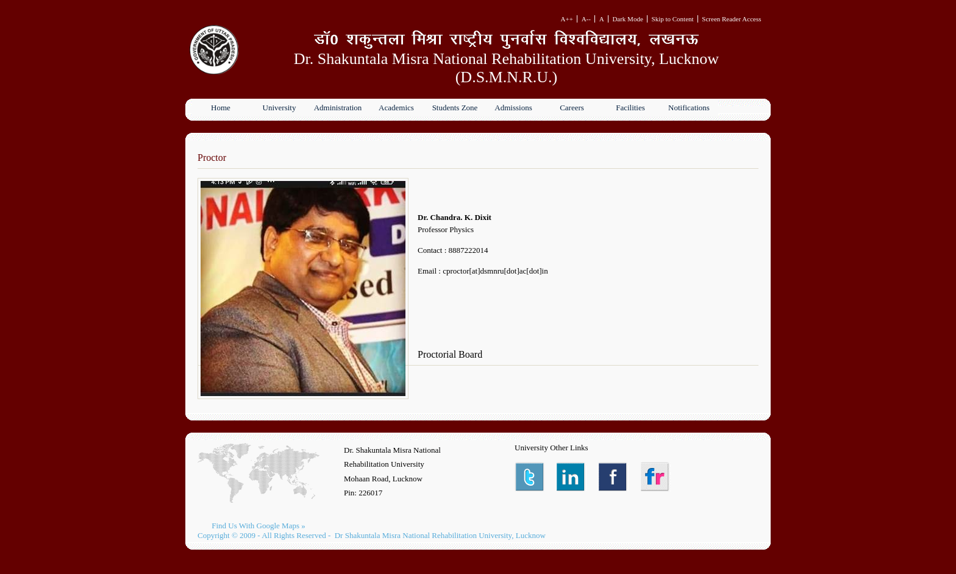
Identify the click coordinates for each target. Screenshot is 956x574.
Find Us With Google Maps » (258, 525)
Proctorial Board (450, 354)
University (279, 107)
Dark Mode (627, 19)
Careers (572, 107)
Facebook (614, 477)
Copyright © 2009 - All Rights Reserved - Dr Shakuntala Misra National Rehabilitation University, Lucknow (372, 535)
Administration (338, 107)
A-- (586, 19)
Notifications (689, 107)
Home (220, 107)
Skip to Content (673, 19)
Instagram (656, 477)
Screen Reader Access (731, 19)
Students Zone (455, 107)
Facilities (630, 107)
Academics (396, 107)
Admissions (513, 107)
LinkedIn (572, 477)
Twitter (529, 477)
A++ (567, 19)
